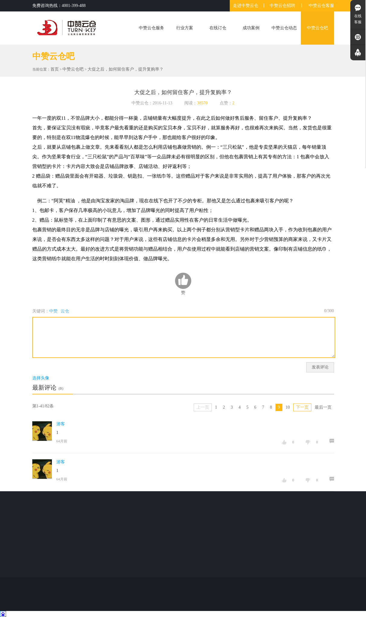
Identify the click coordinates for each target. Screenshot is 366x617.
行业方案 (184, 28)
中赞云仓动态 (284, 28)
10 (288, 407)
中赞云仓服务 (151, 28)
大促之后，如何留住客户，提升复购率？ (126, 69)
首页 (54, 69)
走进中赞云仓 (245, 5)
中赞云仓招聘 (282, 5)
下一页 (302, 407)
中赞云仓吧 (317, 28)
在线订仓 (217, 28)
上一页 (202, 407)
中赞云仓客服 (321, 5)
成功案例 (251, 28)
